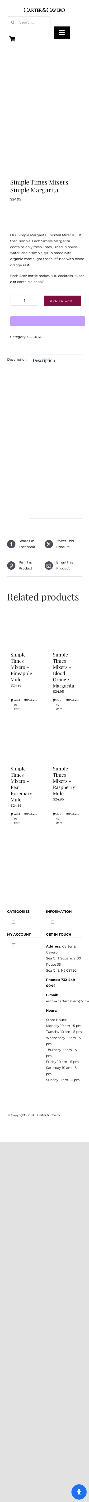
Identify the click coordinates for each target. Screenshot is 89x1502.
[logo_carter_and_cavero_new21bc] (44, 5)
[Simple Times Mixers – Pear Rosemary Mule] (23, 743)
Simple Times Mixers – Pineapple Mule (21, 666)
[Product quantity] (24, 300)
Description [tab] (17, 359)
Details (31, 700)
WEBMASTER (71, 1115)
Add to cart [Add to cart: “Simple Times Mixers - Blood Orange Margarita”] (59, 704)
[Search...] (29, 22)
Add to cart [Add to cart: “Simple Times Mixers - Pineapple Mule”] (17, 704)
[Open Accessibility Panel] (79, 1492)
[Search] (13, 22)
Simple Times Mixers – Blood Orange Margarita (63, 670)
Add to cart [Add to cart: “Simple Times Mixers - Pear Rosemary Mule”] (17, 818)
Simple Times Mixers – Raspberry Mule (64, 780)
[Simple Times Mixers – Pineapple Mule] (23, 629)
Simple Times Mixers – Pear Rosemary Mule (21, 784)
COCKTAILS (37, 337)
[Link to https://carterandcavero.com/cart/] (12, 39)
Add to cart (62, 301)
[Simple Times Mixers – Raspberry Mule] (65, 743)
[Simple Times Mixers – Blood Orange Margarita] (65, 629)
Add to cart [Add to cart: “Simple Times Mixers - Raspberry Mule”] (59, 818)
